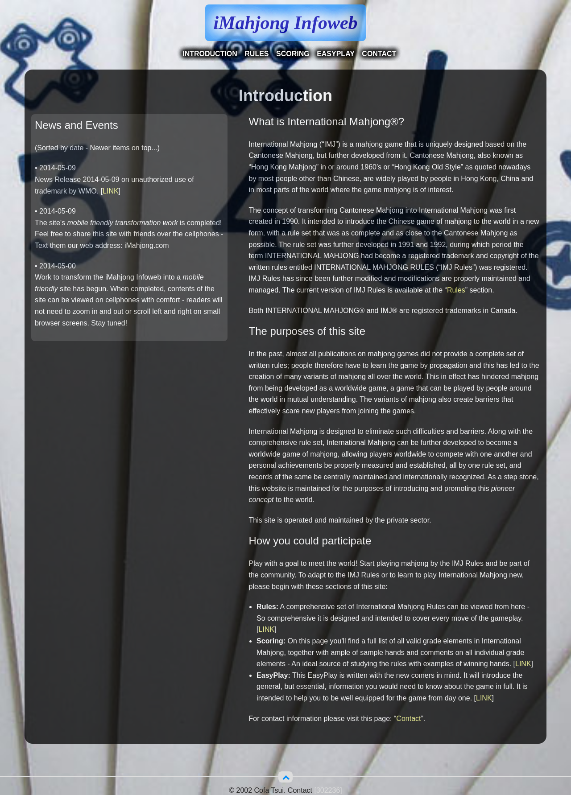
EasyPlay (336, 54)
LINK (111, 191)
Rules (256, 54)
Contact (379, 54)
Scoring (293, 54)
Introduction (209, 54)
